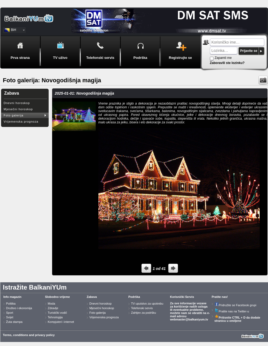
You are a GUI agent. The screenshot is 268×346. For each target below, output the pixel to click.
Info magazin (12, 296)
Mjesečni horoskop (18, 109)
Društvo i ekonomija (19, 308)
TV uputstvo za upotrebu (147, 303)
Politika (11, 303)
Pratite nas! (220, 296)
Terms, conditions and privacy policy (29, 335)
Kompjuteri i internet (61, 321)
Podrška (134, 296)
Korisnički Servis (182, 296)
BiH (13, 30)
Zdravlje (53, 308)
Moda (51, 303)
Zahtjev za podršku (143, 312)
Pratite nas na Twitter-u (232, 311)
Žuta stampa (14, 321)
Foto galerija (14, 115)
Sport (9, 312)
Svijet (9, 317)
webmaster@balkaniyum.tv (189, 319)
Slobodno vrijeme (57, 296)
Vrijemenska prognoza (21, 121)
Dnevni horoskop (17, 103)
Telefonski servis (142, 308)
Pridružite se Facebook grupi (235, 305)
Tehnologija (55, 317)
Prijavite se (248, 51)
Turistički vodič (57, 312)
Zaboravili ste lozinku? (227, 63)
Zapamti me (223, 58)
